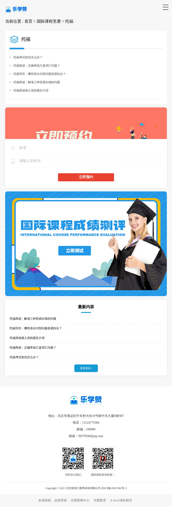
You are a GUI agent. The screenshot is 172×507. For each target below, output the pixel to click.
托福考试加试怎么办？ (28, 57)
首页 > (30, 21)
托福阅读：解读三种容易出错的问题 (36, 82)
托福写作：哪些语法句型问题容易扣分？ (39, 74)
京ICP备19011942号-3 (114, 488)
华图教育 (100, 500)
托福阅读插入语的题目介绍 (30, 90)
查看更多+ (86, 368)
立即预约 (86, 177)
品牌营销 (60, 500)
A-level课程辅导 (121, 500)
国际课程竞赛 (49, 21)
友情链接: (45, 500)
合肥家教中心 (80, 500)
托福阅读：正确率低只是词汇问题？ (36, 65)
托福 (69, 21)
